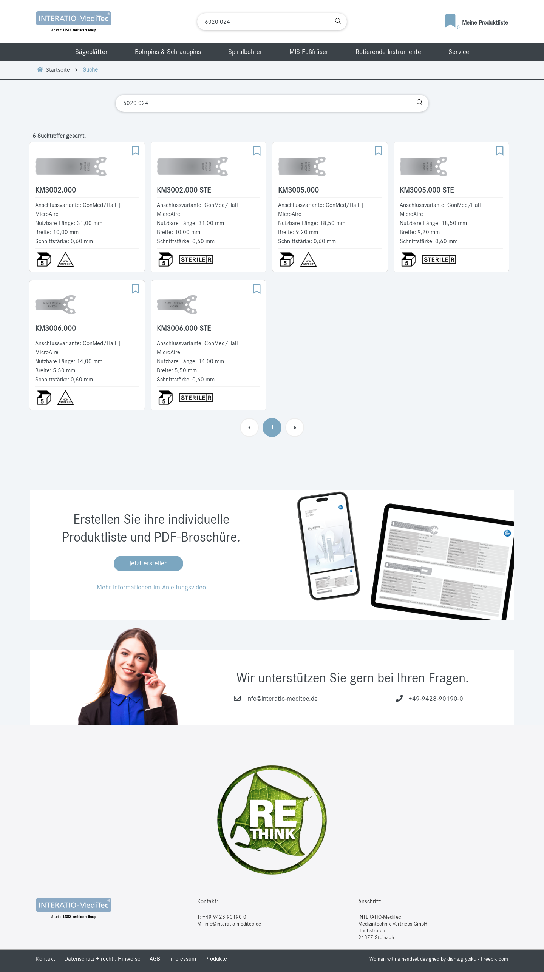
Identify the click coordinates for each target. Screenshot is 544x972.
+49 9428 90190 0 (224, 917)
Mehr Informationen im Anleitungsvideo (151, 587)
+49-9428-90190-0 (435, 699)
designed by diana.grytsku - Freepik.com (464, 959)
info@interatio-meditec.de (282, 699)
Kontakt (45, 959)
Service (458, 52)
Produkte (216, 959)
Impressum (182, 959)
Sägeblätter (91, 52)
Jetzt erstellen (148, 563)
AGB (155, 959)
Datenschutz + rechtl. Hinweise (102, 959)
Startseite (53, 70)
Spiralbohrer (245, 52)
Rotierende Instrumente (388, 52)
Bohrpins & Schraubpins (168, 52)
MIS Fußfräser (308, 52)
